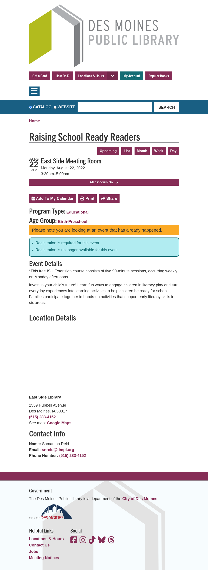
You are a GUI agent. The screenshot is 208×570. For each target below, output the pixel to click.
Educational (78, 212)
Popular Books (159, 75)
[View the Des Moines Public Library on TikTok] (92, 540)
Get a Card (39, 75)
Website (66, 107)
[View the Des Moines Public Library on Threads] (111, 540)
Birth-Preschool (72, 221)
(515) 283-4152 (42, 417)
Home (34, 121)
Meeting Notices (44, 558)
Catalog (42, 107)
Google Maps (59, 423)
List (127, 151)
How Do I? (63, 75)
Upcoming (108, 151)
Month (142, 151)
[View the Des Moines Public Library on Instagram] (83, 540)
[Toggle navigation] (34, 91)
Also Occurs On (104, 182)
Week (158, 151)
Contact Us (39, 545)
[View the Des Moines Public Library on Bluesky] (102, 540)
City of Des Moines (139, 499)
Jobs (33, 551)
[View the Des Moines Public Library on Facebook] (73, 540)
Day (173, 151)
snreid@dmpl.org (58, 450)
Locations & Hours (91, 75)
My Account (131, 75)
